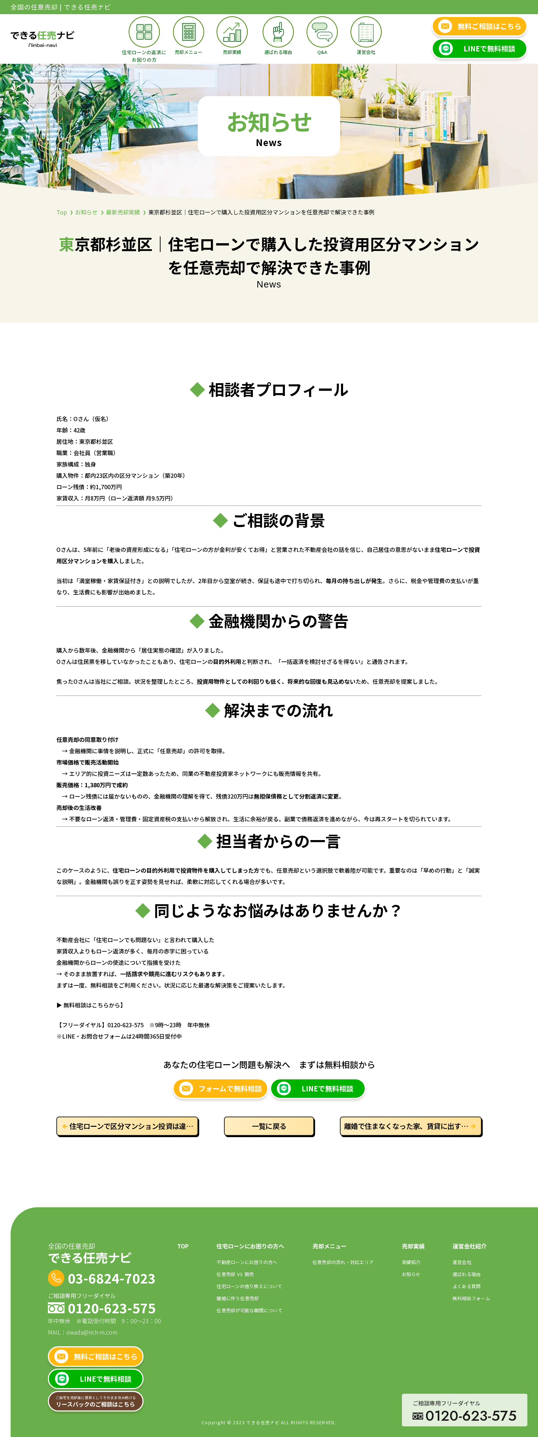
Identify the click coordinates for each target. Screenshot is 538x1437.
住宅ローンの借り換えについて (249, 1286)
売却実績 (232, 52)
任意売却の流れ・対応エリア (343, 1262)
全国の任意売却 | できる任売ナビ (61, 6)
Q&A (322, 52)
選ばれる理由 (278, 52)
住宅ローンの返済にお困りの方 (144, 56)
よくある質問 (467, 1286)
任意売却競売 (235, 1274)
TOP (183, 1246)
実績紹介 (411, 1262)
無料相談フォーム (471, 1298)
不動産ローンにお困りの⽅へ (247, 1262)
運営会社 (366, 52)
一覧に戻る (269, 1126)
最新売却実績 (123, 212)
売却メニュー (188, 52)
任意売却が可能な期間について (249, 1310)
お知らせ (86, 212)
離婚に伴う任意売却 (238, 1298)
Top (61, 212)
